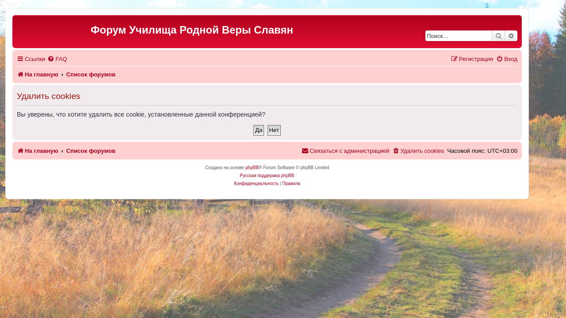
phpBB (268, 167)
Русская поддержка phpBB (283, 175)
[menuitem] (73, 59)
